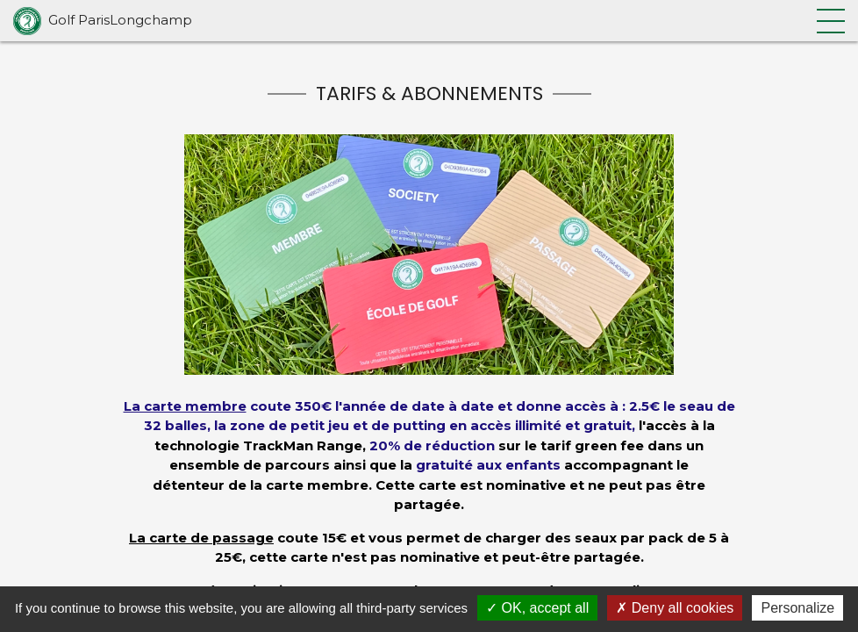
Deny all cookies (674, 607)
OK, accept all (537, 607)
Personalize (797, 607)
